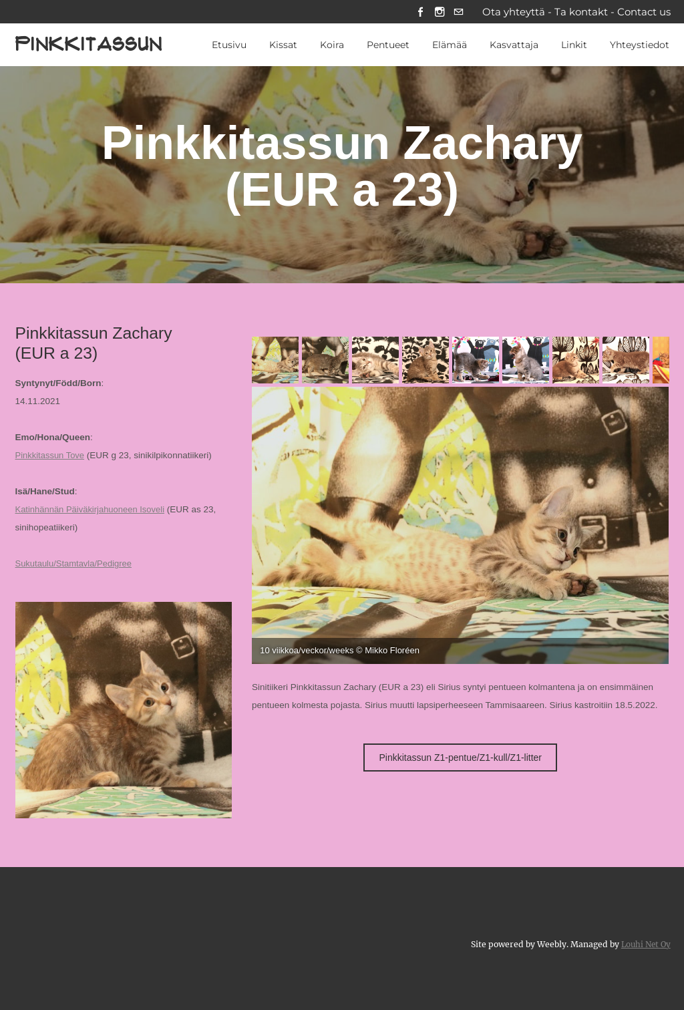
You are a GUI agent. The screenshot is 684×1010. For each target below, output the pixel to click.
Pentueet (388, 46)
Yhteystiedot (639, 46)
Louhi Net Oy (644, 945)
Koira (332, 46)
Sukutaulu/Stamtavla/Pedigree (76, 565)
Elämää (449, 46)
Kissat (283, 46)
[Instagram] (437, 12)
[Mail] (457, 12)
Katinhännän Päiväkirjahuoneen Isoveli (93, 511)
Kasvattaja (514, 46)
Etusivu (229, 46)
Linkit (574, 46)
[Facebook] (416, 12)
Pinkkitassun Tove (51, 457)
